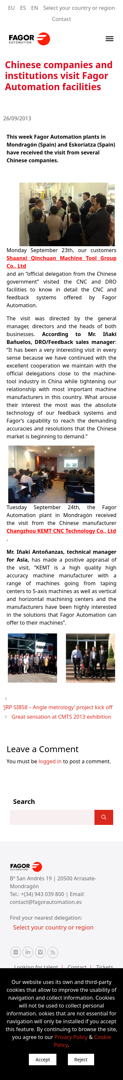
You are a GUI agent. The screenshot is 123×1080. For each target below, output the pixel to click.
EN (34, 7)
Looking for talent (36, 967)
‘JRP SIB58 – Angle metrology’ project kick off (58, 707)
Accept (42, 1059)
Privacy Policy (71, 1037)
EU (11, 7)
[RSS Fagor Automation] (53, 952)
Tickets (104, 967)
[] (103, 817)
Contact (61, 19)
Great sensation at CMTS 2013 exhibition (62, 716)
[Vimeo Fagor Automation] (40, 952)
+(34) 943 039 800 (43, 894)
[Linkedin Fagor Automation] (28, 952)
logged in (50, 761)
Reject (81, 1059)
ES (23, 7)
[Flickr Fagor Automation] (15, 952)
